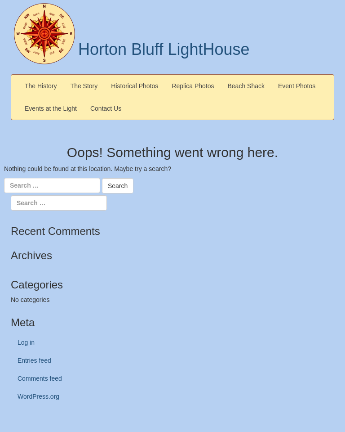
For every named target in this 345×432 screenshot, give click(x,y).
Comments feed (40, 378)
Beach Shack (246, 86)
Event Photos (296, 86)
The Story (84, 86)
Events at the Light (51, 108)
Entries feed (34, 360)
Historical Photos (134, 86)
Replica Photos (193, 86)
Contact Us (105, 108)
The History (41, 86)
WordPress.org (38, 396)
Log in (26, 342)
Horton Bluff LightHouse (164, 49)
